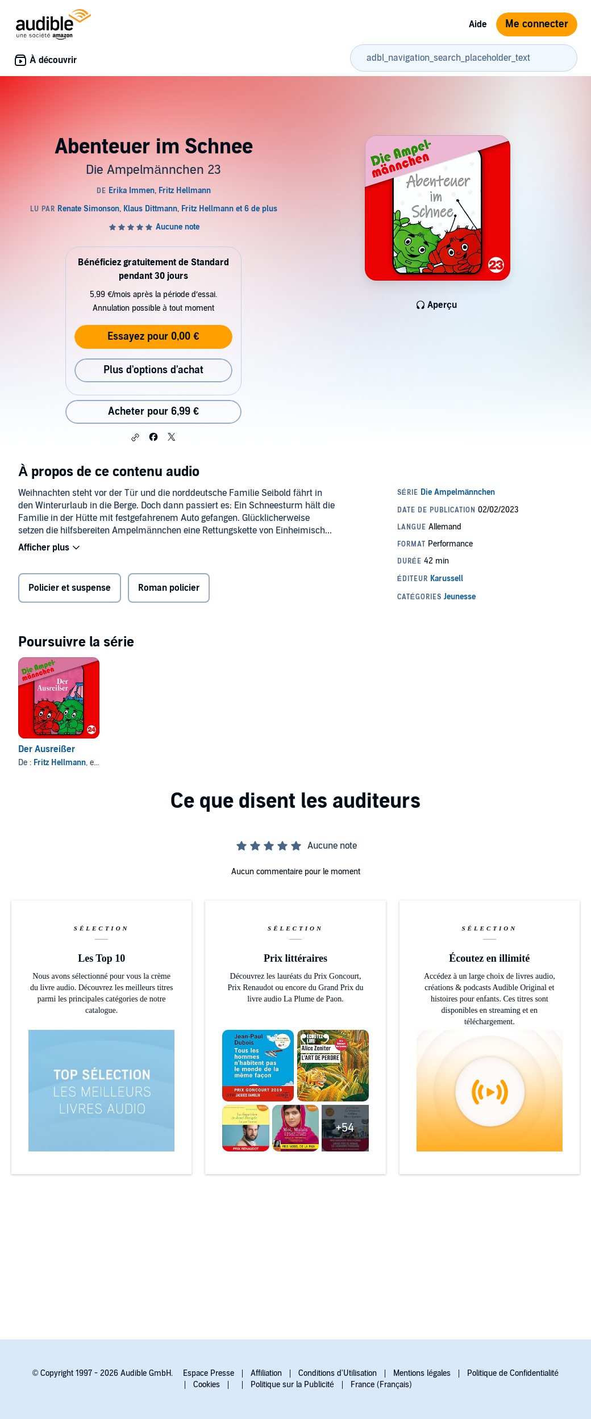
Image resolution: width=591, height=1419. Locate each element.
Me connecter (536, 24)
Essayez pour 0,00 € (153, 337)
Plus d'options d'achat (153, 370)
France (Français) (381, 1384)
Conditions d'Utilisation (337, 1373)
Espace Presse (208, 1373)
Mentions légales (422, 1373)
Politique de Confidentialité (513, 1373)
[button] (135, 437)
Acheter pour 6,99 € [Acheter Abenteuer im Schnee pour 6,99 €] (153, 412)
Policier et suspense (69, 588)
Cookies (206, 1384)
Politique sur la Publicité (292, 1384)
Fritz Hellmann (60, 762)
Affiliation (266, 1373)
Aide (478, 24)
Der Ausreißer (46, 749)
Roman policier (168, 588)
